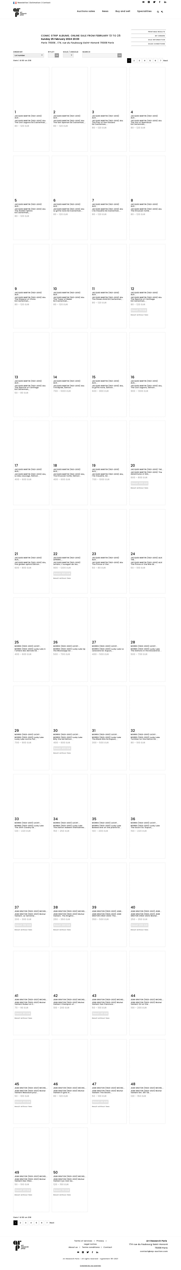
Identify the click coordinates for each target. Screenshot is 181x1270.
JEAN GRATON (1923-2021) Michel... (31, 911)
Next (165, 60)
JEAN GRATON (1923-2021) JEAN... (107, 911)
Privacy (100, 1241)
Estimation (35, 2)
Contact (46, 2)
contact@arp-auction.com (154, 1251)
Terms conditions (91, 1247)
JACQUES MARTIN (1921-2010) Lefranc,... (67, 559)
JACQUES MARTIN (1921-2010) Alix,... (105, 382)
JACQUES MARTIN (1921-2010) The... (147, 469)
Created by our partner (90, 1266)
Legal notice (90, 1244)
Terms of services (83, 1241)
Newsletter (23, 2)
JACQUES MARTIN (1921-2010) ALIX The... (146, 559)
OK (57, 55)
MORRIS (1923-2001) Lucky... (28, 646)
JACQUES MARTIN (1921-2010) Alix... (28, 117)
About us (73, 1247)
